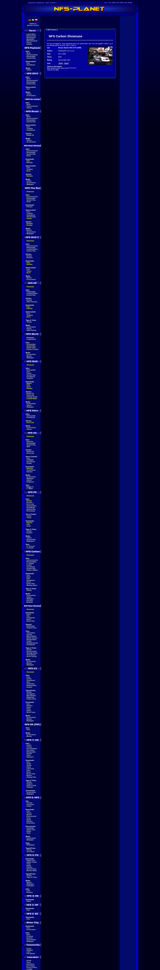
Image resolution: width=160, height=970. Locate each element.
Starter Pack (31, 348)
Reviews (30, 176)
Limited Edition (32, 249)
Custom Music (32, 398)
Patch (29, 577)
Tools (29, 709)
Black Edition (31, 636)
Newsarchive (31, 36)
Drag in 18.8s (31, 785)
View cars (70, 51)
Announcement (32, 55)
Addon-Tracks (31, 862)
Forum (29, 42)
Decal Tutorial (32, 656)
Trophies (30, 128)
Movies (29, 230)
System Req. (31, 58)
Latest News (31, 34)
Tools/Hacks (31, 470)
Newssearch (31, 37)
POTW (29, 961)
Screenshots (31, 95)
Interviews (30, 804)
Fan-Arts (30, 600)
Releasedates (31, 506)
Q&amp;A (30, 757)
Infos (28, 677)
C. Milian (30, 488)
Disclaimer (30, 964)
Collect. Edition (32, 570)
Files (28, 161)
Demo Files (31, 584)
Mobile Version (32, 638)
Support (29, 533)
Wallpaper (30, 184)
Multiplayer (31, 845)
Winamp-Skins (32, 585)
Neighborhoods (32, 643)
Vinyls (29, 764)
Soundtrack (31, 65)
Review (29, 256)
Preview (29, 225)
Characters (31, 684)
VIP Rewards (31, 217)
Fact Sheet (30, 750)
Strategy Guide (32, 653)
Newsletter (30, 39)
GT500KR (30, 460)
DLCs (29, 171)
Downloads (31, 626)
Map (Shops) (31, 695)
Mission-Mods (32, 870)
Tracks (29, 271)
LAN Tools (30, 769)
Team (28, 962)
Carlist (29, 516)
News (29, 53)
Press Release (32, 748)
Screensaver (31, 929)
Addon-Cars (30, 830)
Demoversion (31, 816)
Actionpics (30, 886)
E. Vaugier (30, 563)
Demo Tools (31, 712)
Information (31, 633)
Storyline (30, 441)
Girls (28, 682)
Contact (29, 969)
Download (30, 828)
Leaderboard (31, 339)
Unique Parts (31, 699)
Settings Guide (32, 397)
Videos (29, 70)
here (106, 43)
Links (29, 952)
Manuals (30, 162)
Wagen (29, 383)
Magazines (30, 697)
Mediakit (30, 602)
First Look (30, 395)
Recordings (31, 511)
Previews (30, 936)
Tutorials (30, 787)
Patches (29, 207)
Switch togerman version (33, 24)
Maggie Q (30, 487)
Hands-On (30, 135)
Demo (29, 156)
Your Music (30, 851)
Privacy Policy (32, 967)
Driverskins (31, 823)
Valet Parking (31, 330)
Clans (29, 755)
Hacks (29, 711)
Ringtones (30, 482)
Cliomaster (62, 51)
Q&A (28, 446)
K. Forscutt (31, 546)
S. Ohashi (30, 548)
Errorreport (31, 966)
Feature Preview (32, 349)
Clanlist (29, 44)
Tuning (29, 322)
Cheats (29, 218)
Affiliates (29, 950)
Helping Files (31, 777)
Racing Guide (31, 651)
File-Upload (31, 953)
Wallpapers (31, 541)
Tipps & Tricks (32, 877)
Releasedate (31, 56)
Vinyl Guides (31, 655)
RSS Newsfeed (32, 41)
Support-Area (31, 628)
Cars (28, 63)
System (29, 634)
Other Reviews (32, 302)
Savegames (31, 580)
